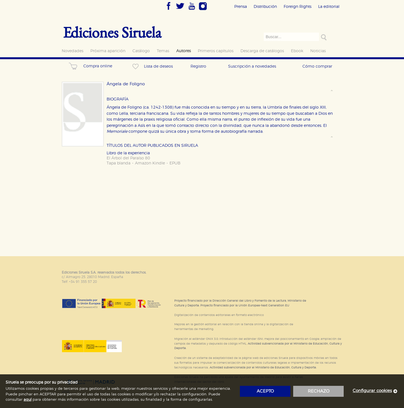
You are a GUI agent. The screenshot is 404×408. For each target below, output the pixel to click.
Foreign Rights (297, 6)
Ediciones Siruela (112, 32)
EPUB (174, 163)
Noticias (318, 51)
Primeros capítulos (215, 51)
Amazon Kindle (150, 163)
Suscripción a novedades (252, 66)
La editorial (328, 6)
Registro (198, 66)
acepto (265, 391)
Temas (163, 51)
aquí (27, 400)
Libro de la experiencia (128, 153)
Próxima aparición (107, 51)
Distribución (265, 6)
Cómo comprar (317, 66)
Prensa (240, 6)
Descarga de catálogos (262, 51)
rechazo (318, 391)
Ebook (297, 51)
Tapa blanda (118, 163)
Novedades (72, 51)
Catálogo (141, 51)
